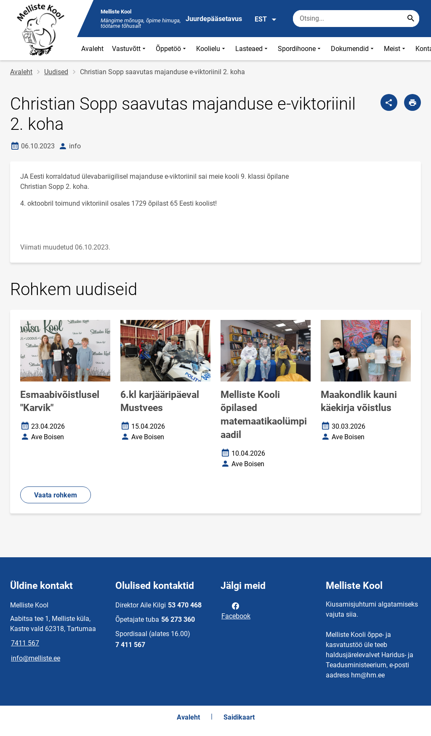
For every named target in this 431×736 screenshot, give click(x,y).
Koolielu (211, 49)
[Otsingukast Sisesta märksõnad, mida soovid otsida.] (356, 18)
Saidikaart (239, 717)
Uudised (56, 72)
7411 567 (25, 643)
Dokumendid (353, 49)
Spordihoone (300, 49)
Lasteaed (252, 49)
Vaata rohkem (55, 495)
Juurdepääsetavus (214, 19)
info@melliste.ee (35, 658)
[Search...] (411, 18)
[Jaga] (388, 102)
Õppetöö (172, 49)
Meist (395, 49)
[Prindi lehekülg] (412, 102)
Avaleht (92, 49)
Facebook (235, 610)
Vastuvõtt (129, 49)
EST (266, 19)
